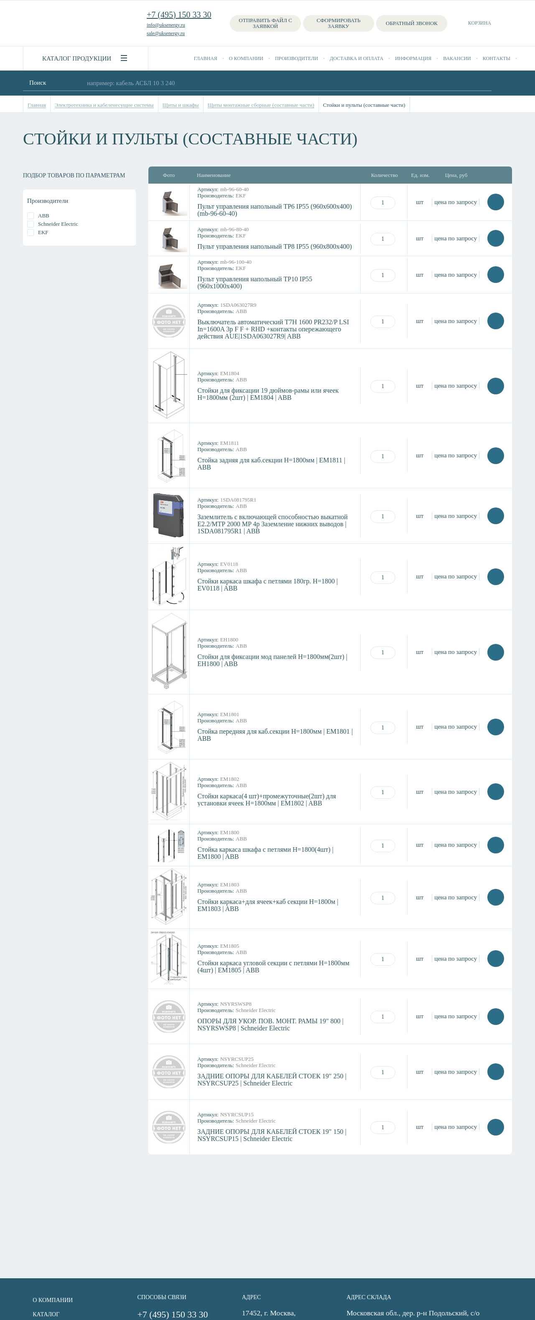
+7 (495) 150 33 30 (179, 14)
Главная (205, 58)
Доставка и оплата (356, 58)
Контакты (496, 58)
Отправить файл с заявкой (265, 23)
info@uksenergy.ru (166, 25)
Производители (296, 58)
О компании (246, 58)
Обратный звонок (412, 23)
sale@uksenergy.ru (166, 33)
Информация (413, 58)
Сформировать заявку (339, 23)
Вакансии (457, 58)
